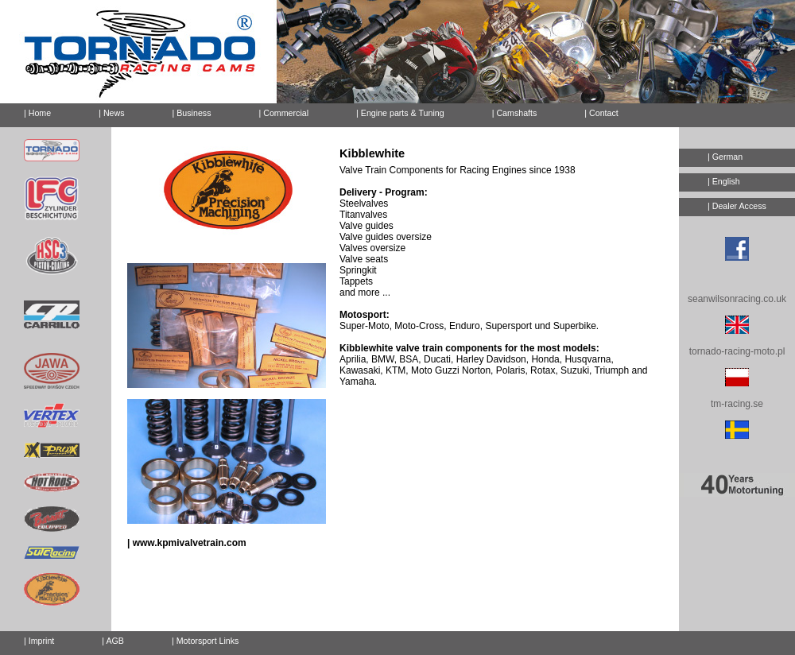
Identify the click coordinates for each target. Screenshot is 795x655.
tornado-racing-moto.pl (737, 351)
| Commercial (284, 113)
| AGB (113, 640)
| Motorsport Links (205, 640)
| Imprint (39, 640)
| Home (37, 113)
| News (111, 113)
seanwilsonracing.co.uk (737, 298)
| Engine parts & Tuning (400, 113)
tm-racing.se (737, 403)
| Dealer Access (737, 206)
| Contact (595, 110)
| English (724, 181)
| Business (192, 113)
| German (725, 156)
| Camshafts (514, 113)
